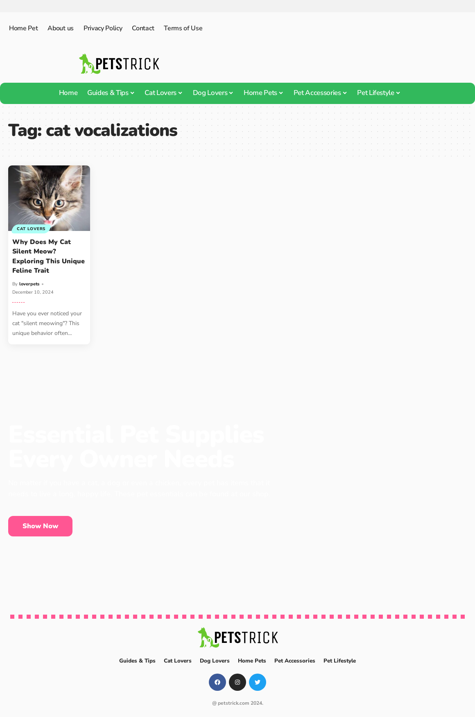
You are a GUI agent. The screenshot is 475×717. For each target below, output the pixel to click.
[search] (415, 93)
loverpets (29, 284)
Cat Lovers (31, 228)
